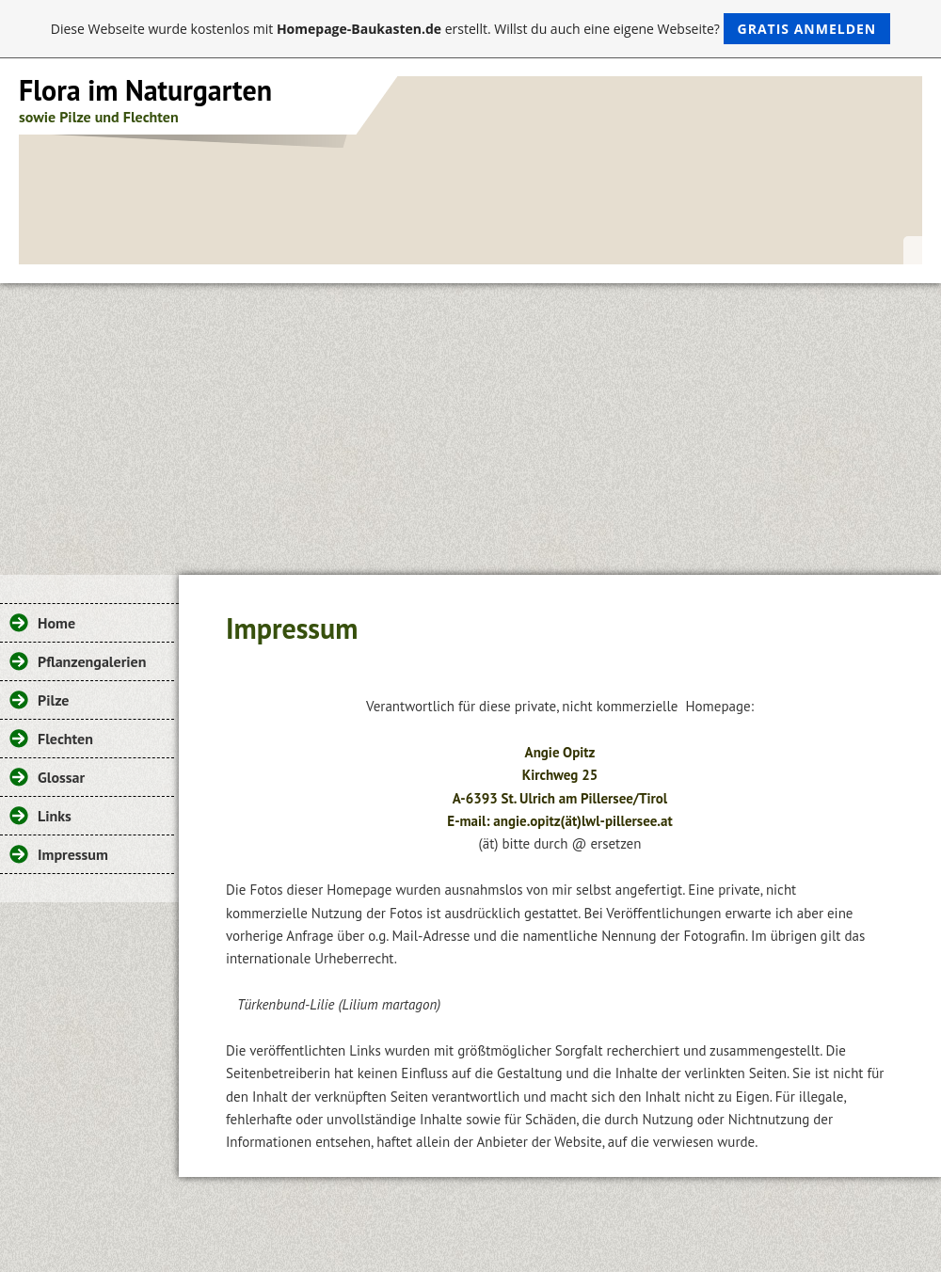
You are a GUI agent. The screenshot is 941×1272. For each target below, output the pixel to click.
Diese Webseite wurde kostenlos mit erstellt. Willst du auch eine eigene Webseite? (471, 28)
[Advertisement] (470, 424)
